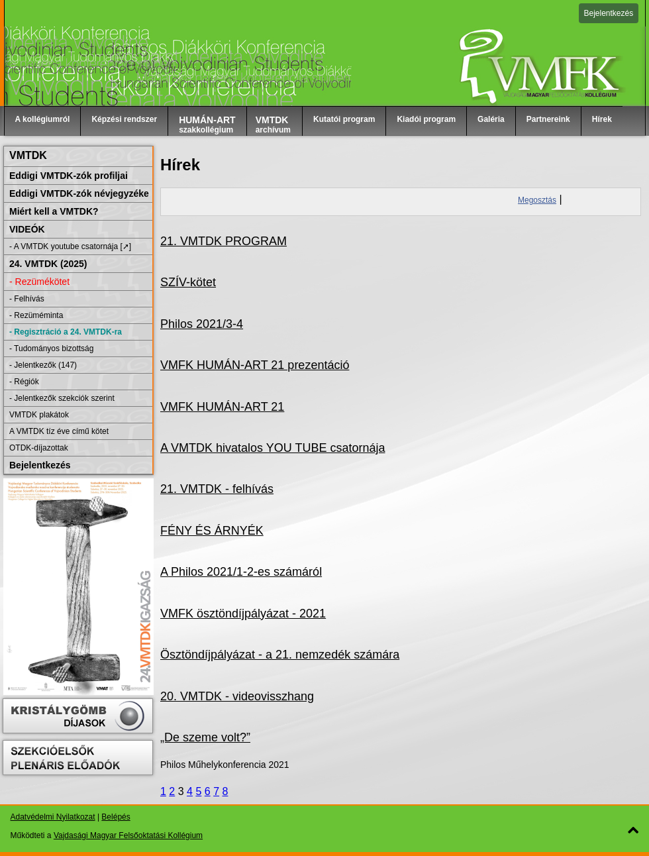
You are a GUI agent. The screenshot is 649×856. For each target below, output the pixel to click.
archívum (273, 124)
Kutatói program (344, 119)
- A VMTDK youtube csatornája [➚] (70, 246)
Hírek (602, 119)
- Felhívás (26, 298)
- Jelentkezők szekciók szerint (62, 398)
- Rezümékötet (39, 281)
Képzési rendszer (124, 119)
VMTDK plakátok (39, 414)
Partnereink (548, 119)
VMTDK (28, 155)
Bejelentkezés (609, 13)
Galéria (491, 119)
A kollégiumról (42, 119)
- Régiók (24, 381)
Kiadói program (426, 119)
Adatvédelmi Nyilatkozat (53, 817)
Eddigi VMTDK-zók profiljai (68, 175)
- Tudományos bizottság (51, 348)
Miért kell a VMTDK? (54, 211)
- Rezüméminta (36, 315)
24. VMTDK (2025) (48, 263)
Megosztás (537, 200)
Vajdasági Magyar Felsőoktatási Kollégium (128, 835)
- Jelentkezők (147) (43, 365)
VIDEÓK (27, 229)
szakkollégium (207, 124)
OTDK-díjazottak (38, 448)
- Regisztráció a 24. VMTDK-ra (65, 332)
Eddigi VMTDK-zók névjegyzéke (79, 193)
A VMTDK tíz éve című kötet (59, 431)
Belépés (115, 817)
